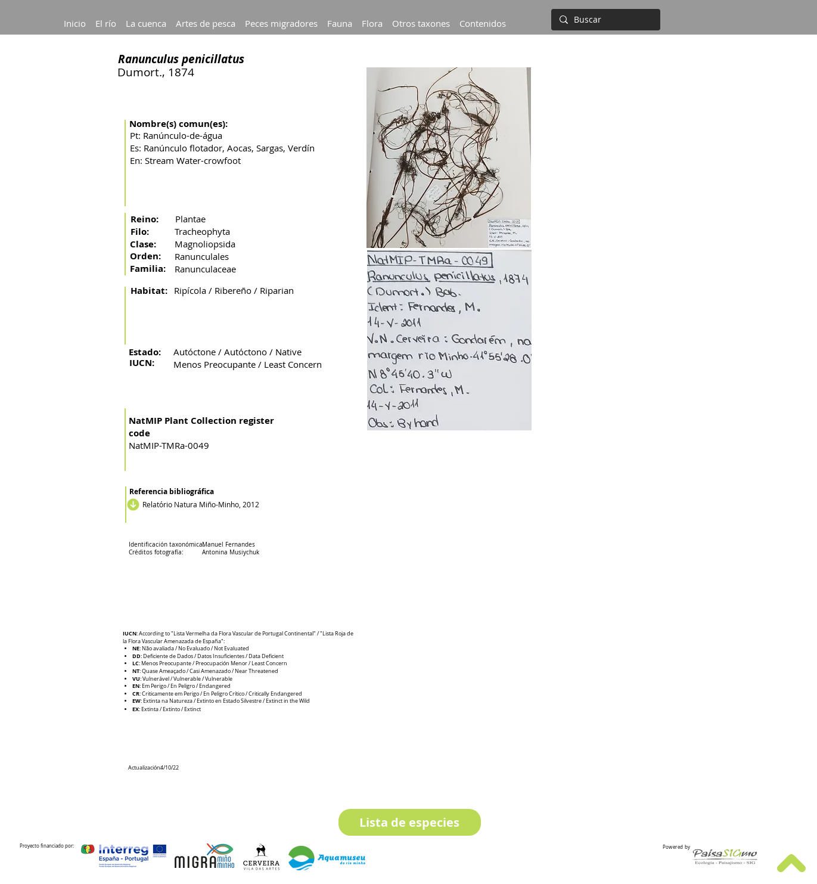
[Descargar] (132, 504)
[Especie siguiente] (620, 822)
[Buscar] (604, 19)
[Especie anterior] (197, 822)
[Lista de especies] (409, 822)
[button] (146, 18)
